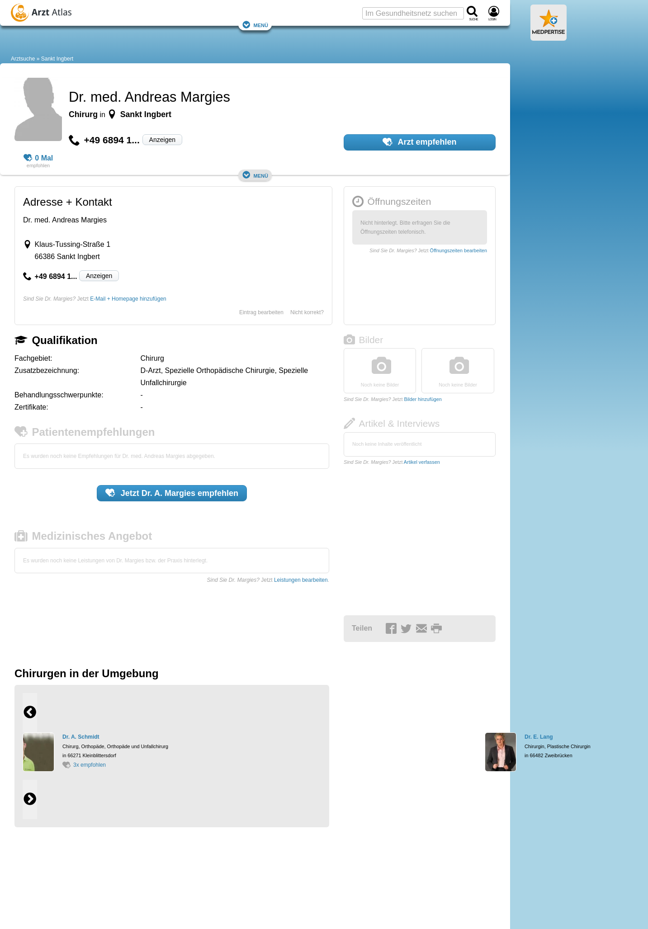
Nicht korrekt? (307, 312)
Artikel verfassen (422, 462)
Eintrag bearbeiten (261, 312)
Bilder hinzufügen (422, 399)
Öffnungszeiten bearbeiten (458, 250)
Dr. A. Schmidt (80, 737)
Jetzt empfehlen (171, 493)
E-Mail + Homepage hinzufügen (128, 299)
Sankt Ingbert (57, 59)
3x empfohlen (84, 765)
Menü (255, 24)
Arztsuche (23, 59)
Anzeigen (162, 139)
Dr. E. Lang (539, 737)
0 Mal (38, 158)
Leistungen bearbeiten (301, 580)
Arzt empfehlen (419, 142)
